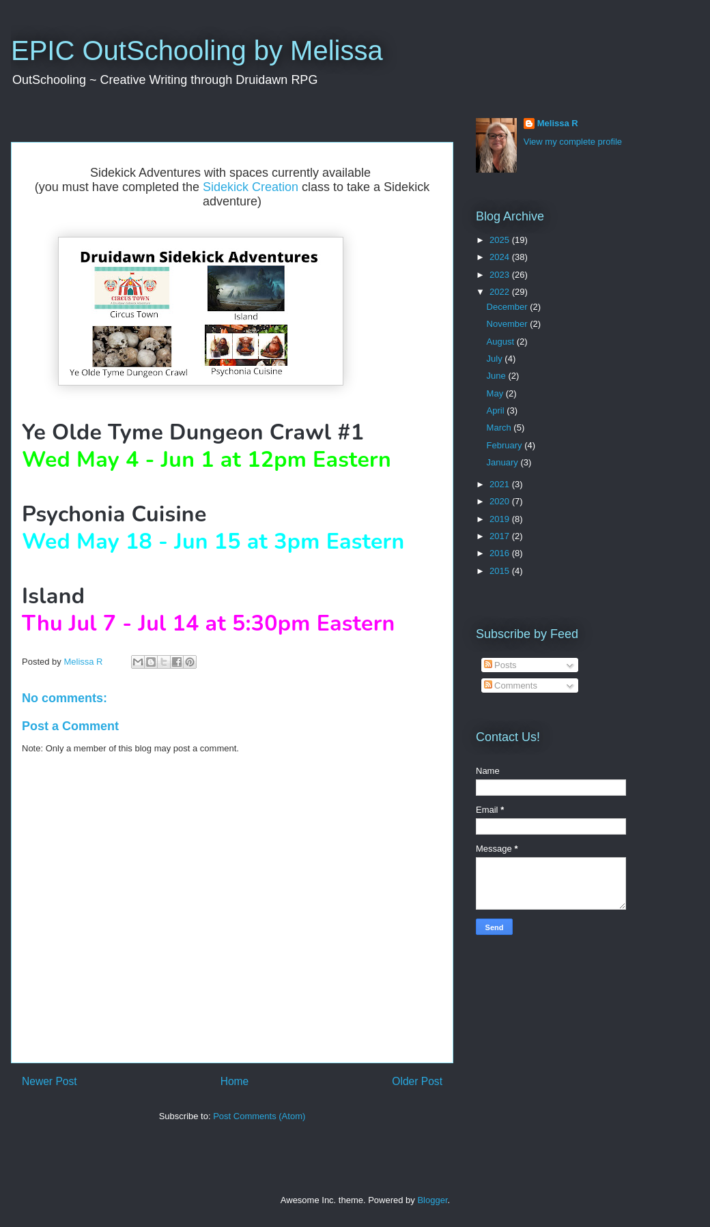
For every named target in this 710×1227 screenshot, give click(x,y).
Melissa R (557, 123)
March (500, 427)
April (497, 410)
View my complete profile (573, 141)
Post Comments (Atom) (259, 1116)
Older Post (417, 1081)
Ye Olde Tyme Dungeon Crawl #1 (196, 432)
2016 (500, 553)
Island (53, 596)
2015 (500, 571)
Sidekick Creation (250, 187)
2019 (500, 519)
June (498, 376)
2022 (500, 292)
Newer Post (49, 1081)
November (508, 324)
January (504, 462)
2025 (500, 240)
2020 (500, 501)
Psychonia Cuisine (114, 514)
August (502, 341)
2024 (500, 257)
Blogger (432, 1200)
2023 (500, 275)
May (496, 393)
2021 (500, 484)
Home (235, 1081)
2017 (500, 536)
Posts (500, 665)
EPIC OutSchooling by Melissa (197, 50)
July (496, 358)
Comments (510, 685)
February (506, 445)
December (508, 307)
